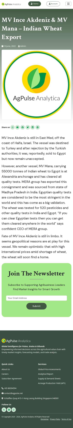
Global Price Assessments (49, 369)
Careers (5, 374)
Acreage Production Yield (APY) (51, 383)
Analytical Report (45, 374)
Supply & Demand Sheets (49, 378)
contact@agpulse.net (12, 393)
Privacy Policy (55, 419)
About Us (6, 369)
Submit (36, 306)
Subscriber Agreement (11, 378)
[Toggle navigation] (68, 4)
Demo (34, 3)
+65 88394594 (9, 388)
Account (53, 3)
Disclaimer (45, 419)
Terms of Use (66, 419)
